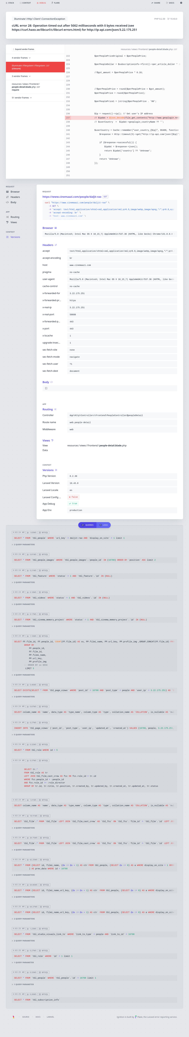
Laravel (50, 1017)
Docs (38, 1017)
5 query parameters (23, 735)
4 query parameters (23, 675)
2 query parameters (23, 544)
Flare (138, 1017)
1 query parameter (23, 962)
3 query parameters (23, 697)
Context (10, 232)
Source (25, 1017)
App (8, 212)
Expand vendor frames (23, 49)
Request (10, 186)
